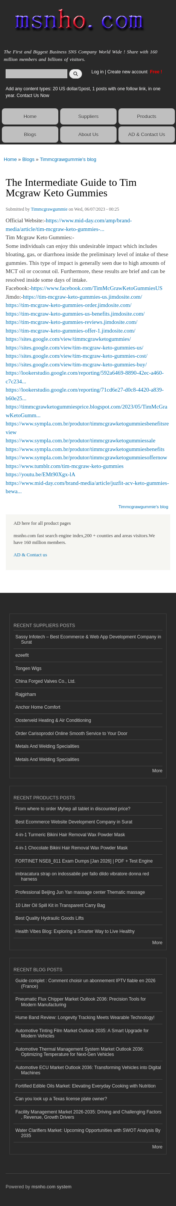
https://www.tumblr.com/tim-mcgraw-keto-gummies (65, 466)
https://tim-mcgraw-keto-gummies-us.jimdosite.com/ (82, 297)
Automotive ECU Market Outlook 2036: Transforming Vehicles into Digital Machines (88, 1070)
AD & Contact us (30, 554)
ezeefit (22, 655)
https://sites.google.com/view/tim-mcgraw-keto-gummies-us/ (74, 348)
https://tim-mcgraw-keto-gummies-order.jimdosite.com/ (69, 305)
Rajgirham (25, 694)
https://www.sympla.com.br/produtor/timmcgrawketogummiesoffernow (86, 457)
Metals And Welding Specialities (47, 746)
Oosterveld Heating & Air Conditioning (53, 720)
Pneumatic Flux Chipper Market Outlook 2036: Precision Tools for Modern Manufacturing (80, 1001)
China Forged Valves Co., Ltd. (45, 681)
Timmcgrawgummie (49, 209)
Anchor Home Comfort (37, 707)
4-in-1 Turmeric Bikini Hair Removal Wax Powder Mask (70, 834)
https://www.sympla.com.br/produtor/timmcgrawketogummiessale (80, 440)
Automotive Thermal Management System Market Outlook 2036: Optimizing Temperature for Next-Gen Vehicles (79, 1052)
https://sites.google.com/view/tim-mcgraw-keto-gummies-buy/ (76, 364)
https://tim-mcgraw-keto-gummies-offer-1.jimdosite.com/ (70, 331)
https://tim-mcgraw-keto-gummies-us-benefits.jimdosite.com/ (75, 314)
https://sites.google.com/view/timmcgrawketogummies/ (68, 339)
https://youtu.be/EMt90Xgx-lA (40, 474)
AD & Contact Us (146, 134)
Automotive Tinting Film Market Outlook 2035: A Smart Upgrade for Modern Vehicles (82, 1033)
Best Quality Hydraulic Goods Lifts (49, 918)
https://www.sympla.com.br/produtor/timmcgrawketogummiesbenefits (85, 449)
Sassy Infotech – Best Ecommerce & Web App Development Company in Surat (88, 639)
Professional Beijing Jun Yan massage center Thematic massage (80, 892)
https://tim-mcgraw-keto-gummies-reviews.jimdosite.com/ (71, 322)
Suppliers (88, 116)
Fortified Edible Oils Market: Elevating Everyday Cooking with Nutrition (85, 1086)
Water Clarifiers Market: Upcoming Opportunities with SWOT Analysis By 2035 (88, 1133)
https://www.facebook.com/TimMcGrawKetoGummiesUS (96, 288)
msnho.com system (51, 1186)
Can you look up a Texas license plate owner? (61, 1098)
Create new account (128, 71)
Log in (97, 71)
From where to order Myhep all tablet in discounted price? (72, 808)
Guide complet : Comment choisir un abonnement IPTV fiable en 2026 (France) (85, 983)
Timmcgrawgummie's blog (68, 159)
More (157, 770)
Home (30, 116)
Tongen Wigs (28, 668)
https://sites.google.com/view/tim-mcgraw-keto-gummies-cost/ (76, 356)
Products (146, 116)
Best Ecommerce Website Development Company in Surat (73, 822)
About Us (88, 134)
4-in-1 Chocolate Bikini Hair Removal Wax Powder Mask (71, 848)
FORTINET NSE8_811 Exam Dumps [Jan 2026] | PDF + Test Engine (84, 861)
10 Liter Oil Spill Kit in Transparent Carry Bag (60, 905)
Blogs (30, 134)
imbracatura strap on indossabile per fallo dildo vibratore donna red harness (82, 876)
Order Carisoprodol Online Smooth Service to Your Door (71, 733)
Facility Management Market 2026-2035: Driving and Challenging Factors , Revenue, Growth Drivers (88, 1114)
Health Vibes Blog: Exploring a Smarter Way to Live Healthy (75, 931)
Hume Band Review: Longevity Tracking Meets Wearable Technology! (85, 1017)
